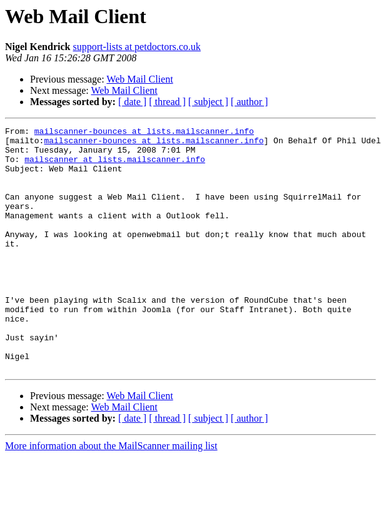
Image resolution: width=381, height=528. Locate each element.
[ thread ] (167, 101)
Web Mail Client (139, 79)
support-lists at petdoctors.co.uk (136, 46)
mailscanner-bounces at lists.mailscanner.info (144, 132)
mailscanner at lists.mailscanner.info (114, 166)
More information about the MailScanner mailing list (111, 494)
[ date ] (132, 101)
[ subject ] (208, 101)
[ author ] (249, 101)
